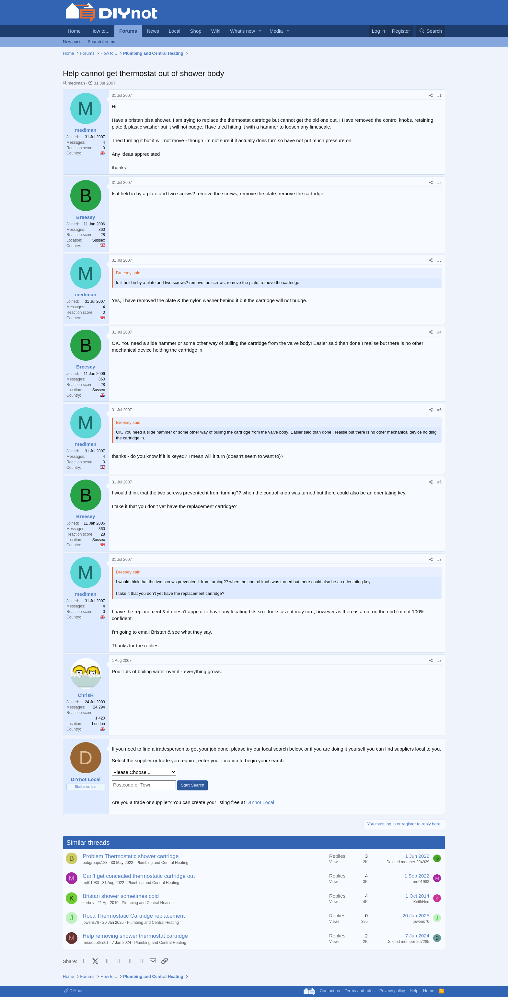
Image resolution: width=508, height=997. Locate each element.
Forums (128, 31)
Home (74, 31)
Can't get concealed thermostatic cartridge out (139, 876)
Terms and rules (360, 990)
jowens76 (91, 922)
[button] (260, 31)
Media (276, 31)
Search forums (101, 41)
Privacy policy (392, 990)
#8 (439, 660)
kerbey (88, 903)
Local (174, 31)
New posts (73, 41)
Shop (196, 31)
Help (414, 990)
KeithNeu (421, 902)
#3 (439, 260)
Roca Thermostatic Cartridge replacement (134, 916)
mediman (76, 83)
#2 (439, 182)
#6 (439, 482)
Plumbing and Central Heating (162, 862)
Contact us (330, 990)
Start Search (192, 785)
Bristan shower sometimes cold (121, 896)
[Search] (430, 31)
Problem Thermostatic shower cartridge (131, 856)
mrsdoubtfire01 (96, 942)
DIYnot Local (260, 802)
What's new (242, 31)
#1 (439, 95)
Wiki (215, 31)
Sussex (98, 240)
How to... (100, 31)
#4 (439, 332)
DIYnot (73, 990)
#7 (439, 559)
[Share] (431, 95)
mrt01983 (91, 882)
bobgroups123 (95, 862)
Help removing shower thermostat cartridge (135, 936)
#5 (439, 410)
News (153, 31)
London (98, 723)
